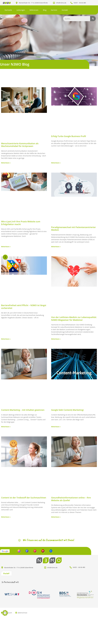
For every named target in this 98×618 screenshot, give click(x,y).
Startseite (8, 10)
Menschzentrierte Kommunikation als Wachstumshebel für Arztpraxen (19, 144)
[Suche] (93, 18)
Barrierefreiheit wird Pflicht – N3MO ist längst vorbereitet (23, 306)
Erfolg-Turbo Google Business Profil (68, 136)
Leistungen (21, 10)
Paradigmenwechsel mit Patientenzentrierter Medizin (73, 228)
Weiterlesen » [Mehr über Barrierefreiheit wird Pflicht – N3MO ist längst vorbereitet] (5, 339)
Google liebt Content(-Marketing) (67, 410)
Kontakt (65, 10)
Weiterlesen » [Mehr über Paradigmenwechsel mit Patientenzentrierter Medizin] (56, 247)
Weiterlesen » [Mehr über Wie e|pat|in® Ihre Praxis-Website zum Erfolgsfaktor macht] (5, 247)
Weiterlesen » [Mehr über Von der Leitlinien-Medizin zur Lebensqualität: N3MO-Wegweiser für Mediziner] (56, 339)
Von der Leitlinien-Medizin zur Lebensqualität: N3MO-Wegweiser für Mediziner (74, 318)
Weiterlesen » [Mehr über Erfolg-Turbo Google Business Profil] (56, 163)
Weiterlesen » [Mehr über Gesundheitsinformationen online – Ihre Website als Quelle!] (56, 517)
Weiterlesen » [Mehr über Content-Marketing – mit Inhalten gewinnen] (5, 427)
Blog (44, 10)
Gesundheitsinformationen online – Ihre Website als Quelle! (71, 499)
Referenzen (34, 10)
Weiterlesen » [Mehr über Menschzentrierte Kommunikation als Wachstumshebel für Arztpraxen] (5, 163)
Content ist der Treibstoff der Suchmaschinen (23, 497)
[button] (5, 613)
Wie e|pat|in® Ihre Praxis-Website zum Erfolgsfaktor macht (20, 222)
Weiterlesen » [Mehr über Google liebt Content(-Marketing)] (56, 427)
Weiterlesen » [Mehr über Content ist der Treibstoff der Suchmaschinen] (5, 517)
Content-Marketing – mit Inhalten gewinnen (22, 410)
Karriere (54, 10)
